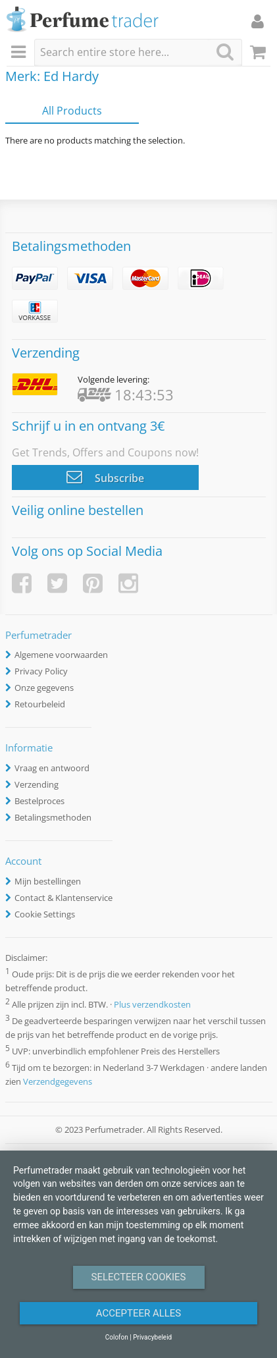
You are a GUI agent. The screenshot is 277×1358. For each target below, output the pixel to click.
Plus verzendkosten (152, 1004)
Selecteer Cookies (138, 1277)
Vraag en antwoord (51, 768)
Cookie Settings (44, 914)
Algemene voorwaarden (61, 655)
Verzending (36, 784)
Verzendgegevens (57, 1081)
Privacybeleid (152, 1337)
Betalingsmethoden (52, 817)
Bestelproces (39, 801)
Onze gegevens (44, 687)
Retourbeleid (39, 704)
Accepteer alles (139, 1313)
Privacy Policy (41, 671)
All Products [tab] (72, 110)
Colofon (116, 1337)
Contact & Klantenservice (63, 898)
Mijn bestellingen (47, 881)
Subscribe (105, 476)
